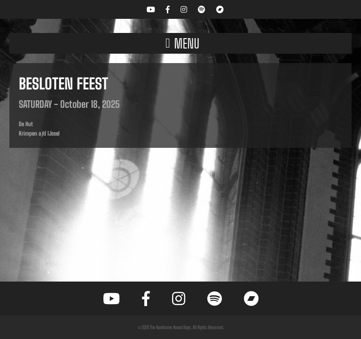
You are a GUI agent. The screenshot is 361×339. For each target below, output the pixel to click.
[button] (180, 43)
